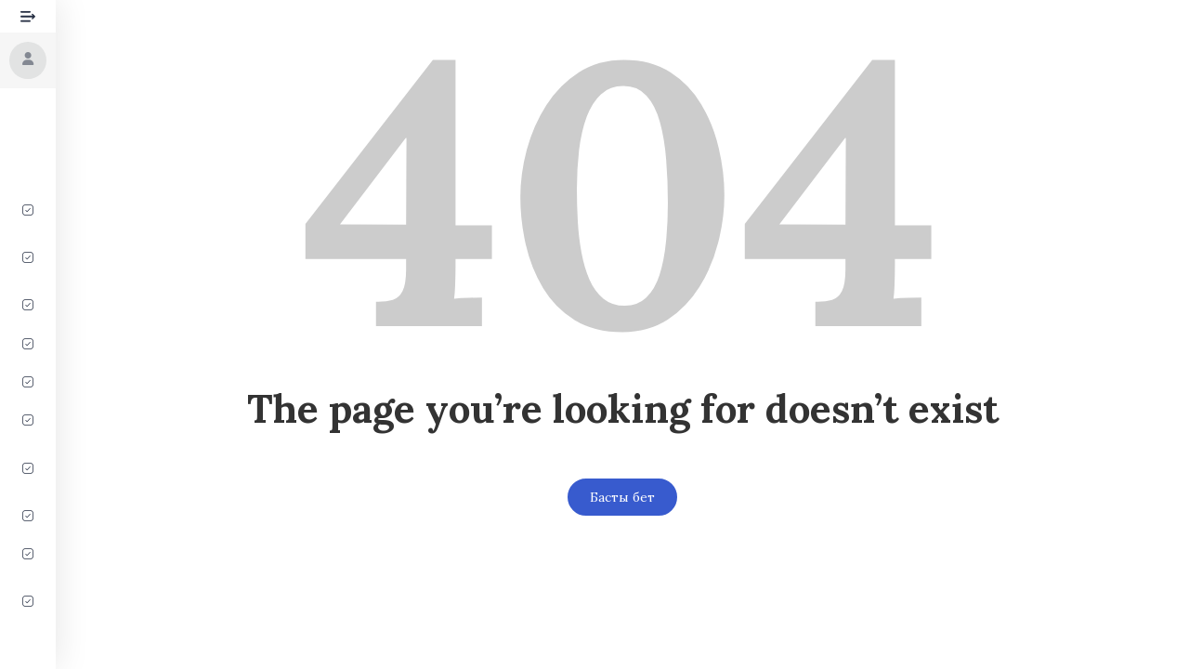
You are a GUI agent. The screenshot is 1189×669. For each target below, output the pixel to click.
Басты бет (622, 497)
